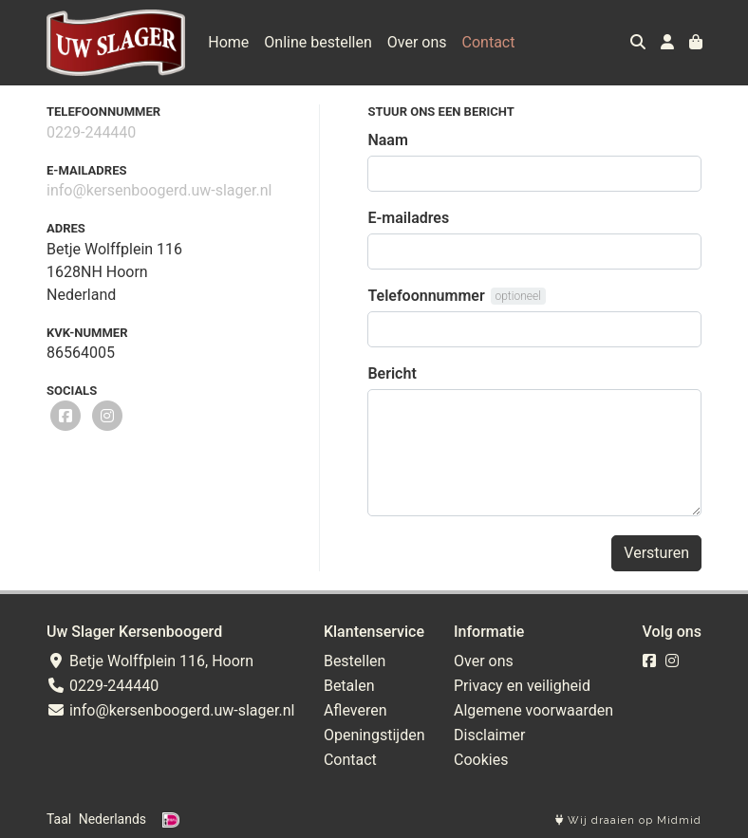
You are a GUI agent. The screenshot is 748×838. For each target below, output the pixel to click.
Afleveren (355, 710)
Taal (59, 819)
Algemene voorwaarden (533, 710)
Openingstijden (374, 735)
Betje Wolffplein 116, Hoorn (150, 661)
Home (228, 42)
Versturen (656, 553)
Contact (488, 42)
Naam (387, 140)
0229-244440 (91, 132)
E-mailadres (408, 218)
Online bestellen (317, 42)
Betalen (349, 686)
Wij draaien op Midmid (628, 820)
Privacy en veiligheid (522, 686)
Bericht (391, 373)
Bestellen (355, 661)
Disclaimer (489, 735)
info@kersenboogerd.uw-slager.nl (159, 190)
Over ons (417, 42)
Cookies (481, 760)
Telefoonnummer (425, 296)
